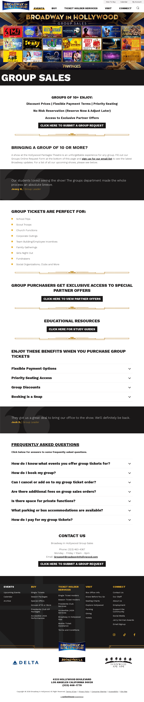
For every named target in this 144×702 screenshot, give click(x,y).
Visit (108, 8)
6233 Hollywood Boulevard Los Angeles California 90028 (72, 681)
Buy (54, 8)
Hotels (89, 617)
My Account (137, 2)
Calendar (123, 2)
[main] (72, 294)
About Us (117, 601)
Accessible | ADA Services (66, 611)
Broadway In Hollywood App (69, 618)
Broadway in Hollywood (15, 6)
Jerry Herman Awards (123, 620)
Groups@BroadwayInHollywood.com (76, 556)
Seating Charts (93, 601)
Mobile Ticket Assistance (64, 624)
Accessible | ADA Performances (39, 617)
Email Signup (119, 624)
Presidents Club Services (66, 605)
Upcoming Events (12, 592)
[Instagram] (114, 634)
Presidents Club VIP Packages (40, 610)
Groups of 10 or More (41, 605)
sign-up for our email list (97, 158)
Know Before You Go (95, 597)
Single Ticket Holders (68, 595)
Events (39, 8)
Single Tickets (37, 592)
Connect (125, 8)
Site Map (123, 691)
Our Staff (117, 597)
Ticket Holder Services (81, 8)
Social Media (119, 616)
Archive (7, 601)
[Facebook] (134, 634)
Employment (119, 605)
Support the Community (118, 610)
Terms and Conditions (68, 630)
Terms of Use (71, 691)
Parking (89, 609)
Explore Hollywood (95, 605)
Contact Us (118, 592)
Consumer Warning (99, 691)
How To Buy (111, 2)
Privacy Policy (84, 691)
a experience (72, 697)
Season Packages (39, 597)
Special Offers (37, 601)
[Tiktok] (124, 634)
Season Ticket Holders (69, 599)
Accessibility (113, 691)
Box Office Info (93, 592)
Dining (89, 613)
